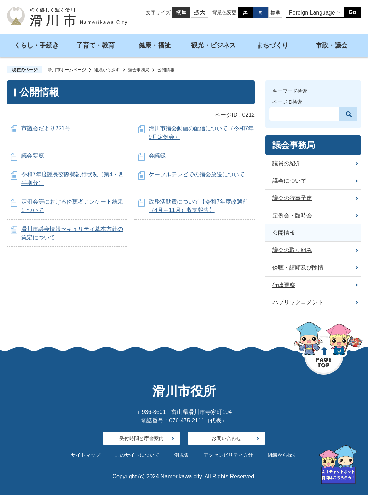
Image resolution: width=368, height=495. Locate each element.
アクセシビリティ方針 (228, 455)
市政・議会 (331, 45)
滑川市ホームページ (67, 69)
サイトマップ (85, 455)
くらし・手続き (36, 45)
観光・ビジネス (213, 45)
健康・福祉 (155, 45)
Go (352, 12)
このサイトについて (137, 455)
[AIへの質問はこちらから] (337, 464)
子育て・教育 (95, 45)
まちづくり (272, 45)
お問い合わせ (226, 438)
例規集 (181, 455)
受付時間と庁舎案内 (141, 438)
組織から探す (107, 69)
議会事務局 (138, 69)
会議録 (157, 156)
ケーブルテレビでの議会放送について (197, 174)
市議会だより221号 (45, 128)
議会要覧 (32, 156)
